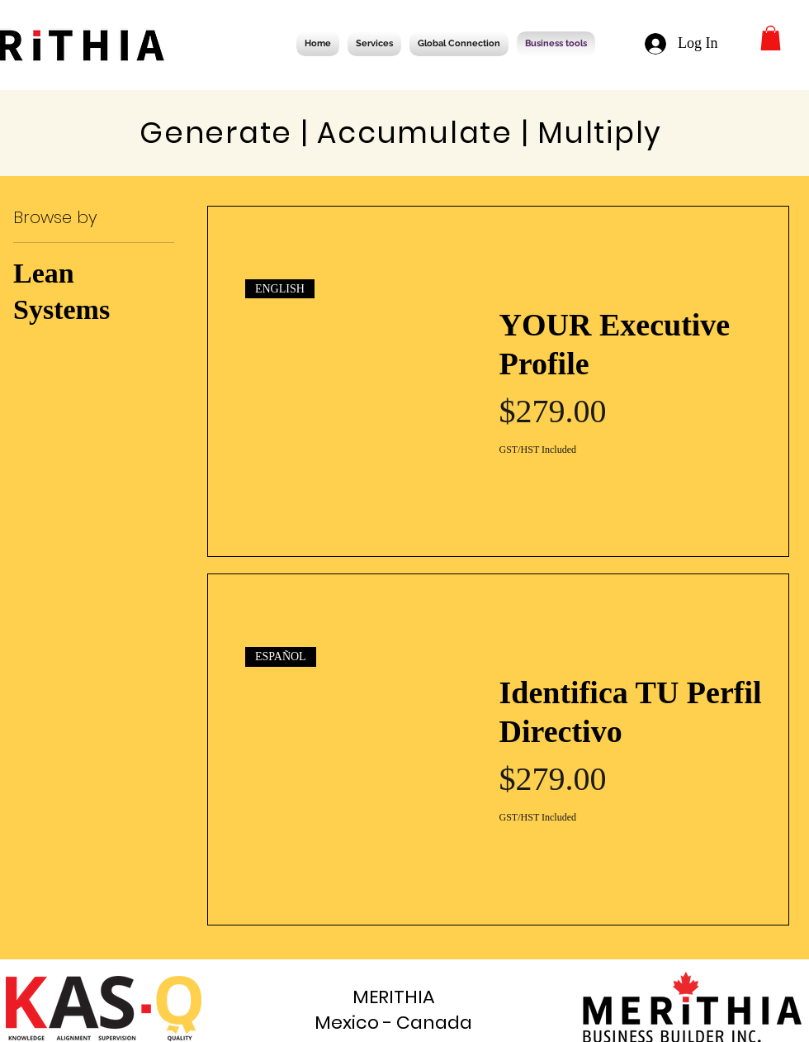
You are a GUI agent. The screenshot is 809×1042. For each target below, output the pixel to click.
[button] (770, 38)
